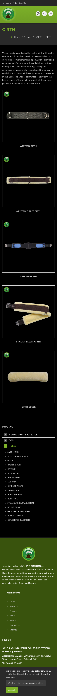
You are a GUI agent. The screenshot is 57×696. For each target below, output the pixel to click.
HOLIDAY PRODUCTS (15, 515)
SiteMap (12, 629)
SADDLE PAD (12, 452)
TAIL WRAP (11, 481)
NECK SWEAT (12, 473)
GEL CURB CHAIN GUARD (17, 511)
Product (28, 37)
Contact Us (13, 625)
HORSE (39, 37)
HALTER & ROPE (13, 464)
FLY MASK (10, 469)
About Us (12, 606)
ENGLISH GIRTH (28, 276)
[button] (38, 13)
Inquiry (11, 620)
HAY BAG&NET (12, 477)
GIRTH (48, 37)
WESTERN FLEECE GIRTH (28, 211)
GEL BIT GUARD (13, 507)
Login (6, 3)
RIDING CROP (12, 490)
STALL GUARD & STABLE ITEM (19, 503)
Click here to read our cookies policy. (25, 683)
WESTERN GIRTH (28, 146)
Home (17, 37)
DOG (9, 440)
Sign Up (20, 3)
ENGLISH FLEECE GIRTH (28, 341)
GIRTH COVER (28, 406)
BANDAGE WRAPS (14, 486)
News (11, 615)
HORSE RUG (11, 498)
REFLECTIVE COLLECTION (17, 520)
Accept (11, 690)
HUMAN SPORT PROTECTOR (21, 434)
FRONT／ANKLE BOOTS (16, 456)
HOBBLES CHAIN (13, 494)
